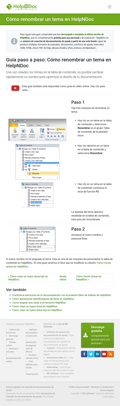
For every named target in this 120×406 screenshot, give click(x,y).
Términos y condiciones (101, 387)
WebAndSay (52, 367)
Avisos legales (107, 390)
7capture (51, 348)
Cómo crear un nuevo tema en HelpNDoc (35, 306)
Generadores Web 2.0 (57, 357)
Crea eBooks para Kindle (31, 364)
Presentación (32, 374)
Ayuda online (62, 278)
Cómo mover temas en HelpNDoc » (88, 278)
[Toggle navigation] (109, 7)
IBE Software (53, 373)
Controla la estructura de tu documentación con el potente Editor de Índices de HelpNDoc (61, 295)
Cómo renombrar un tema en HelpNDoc (50, 19)
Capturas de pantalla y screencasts (32, 332)
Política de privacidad (79, 387)
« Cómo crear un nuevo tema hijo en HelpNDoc (28, 278)
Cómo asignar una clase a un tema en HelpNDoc (39, 302)
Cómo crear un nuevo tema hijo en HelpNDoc (37, 310)
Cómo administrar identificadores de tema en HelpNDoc (43, 298)
